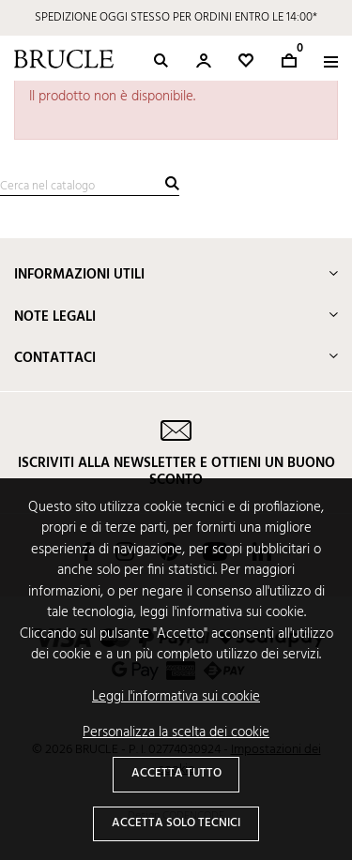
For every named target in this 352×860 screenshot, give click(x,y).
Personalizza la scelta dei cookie (176, 733)
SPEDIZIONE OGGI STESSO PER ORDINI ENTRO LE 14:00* (176, 17)
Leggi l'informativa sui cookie (176, 697)
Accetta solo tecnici (176, 823)
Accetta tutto (176, 773)
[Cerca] (89, 187)
